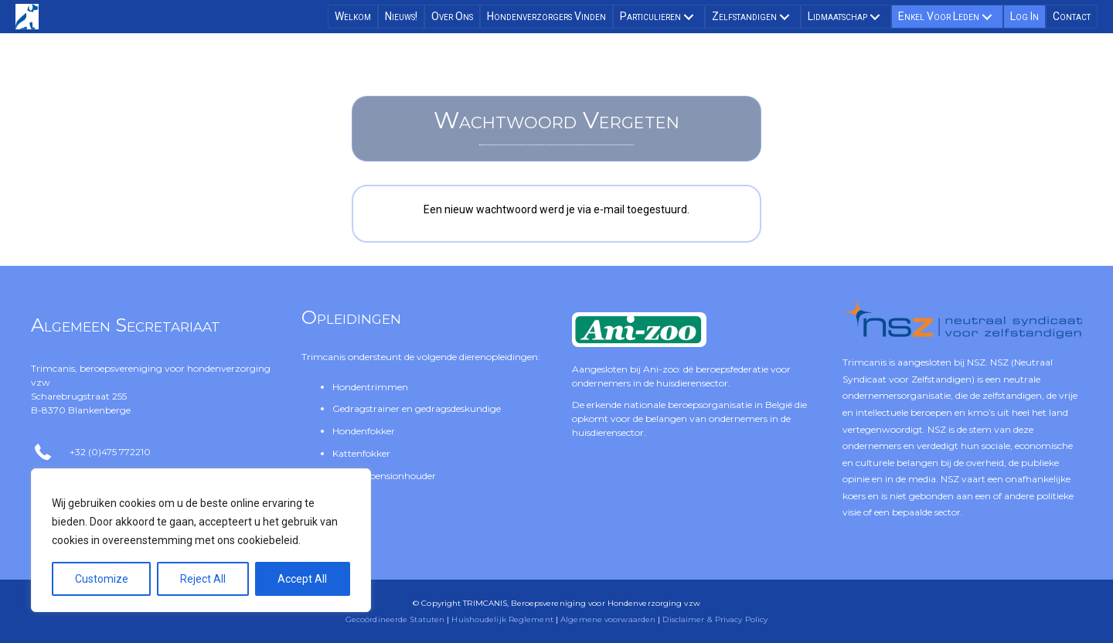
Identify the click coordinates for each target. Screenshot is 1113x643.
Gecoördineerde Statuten (394, 619)
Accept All (302, 579)
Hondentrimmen (370, 387)
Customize (101, 579)
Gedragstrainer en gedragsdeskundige (416, 408)
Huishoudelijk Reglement (502, 619)
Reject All (203, 579)
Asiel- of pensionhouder (384, 475)
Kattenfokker (361, 453)
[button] (688, 17)
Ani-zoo (661, 369)
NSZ (976, 362)
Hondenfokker (363, 431)
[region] (201, 540)
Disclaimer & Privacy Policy (715, 619)
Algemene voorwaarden (607, 619)
